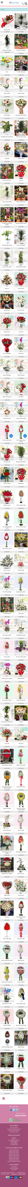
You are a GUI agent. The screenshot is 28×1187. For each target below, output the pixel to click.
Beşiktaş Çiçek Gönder (14, 1152)
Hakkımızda (14, 1138)
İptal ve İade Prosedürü (14, 1130)
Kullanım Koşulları (14, 1127)
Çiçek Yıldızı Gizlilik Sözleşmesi (14, 1129)
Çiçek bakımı (14, 1166)
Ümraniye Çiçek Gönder (14, 1158)
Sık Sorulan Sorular (14, 1132)
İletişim (14, 1137)
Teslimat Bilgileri (14, 1143)
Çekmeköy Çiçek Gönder (14, 1155)
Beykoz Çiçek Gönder (14, 1154)
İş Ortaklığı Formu (14, 1144)
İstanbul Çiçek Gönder (14, 1149)
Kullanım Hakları (22, 1174)
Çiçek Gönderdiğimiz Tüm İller (14, 1161)
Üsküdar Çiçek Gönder (14, 1159)
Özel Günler (14, 1169)
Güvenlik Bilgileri (14, 1141)
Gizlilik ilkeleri (14, 1174)
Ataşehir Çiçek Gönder (14, 1151)
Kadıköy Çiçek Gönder (14, 1157)
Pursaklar (2, 9)
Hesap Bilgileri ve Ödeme (14, 1140)
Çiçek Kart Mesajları (14, 1168)
